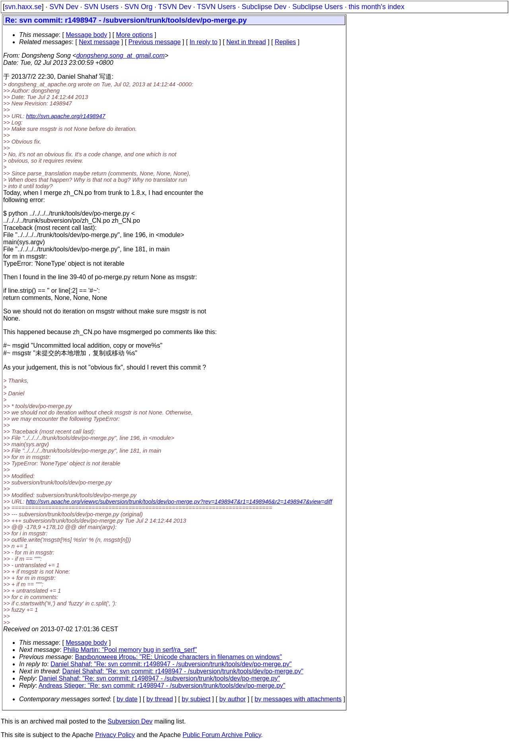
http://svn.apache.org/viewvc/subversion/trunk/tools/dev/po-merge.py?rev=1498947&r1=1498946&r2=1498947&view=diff (179, 501)
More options (134, 34)
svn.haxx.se (23, 7)
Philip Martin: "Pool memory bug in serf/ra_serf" (130, 649)
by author (232, 699)
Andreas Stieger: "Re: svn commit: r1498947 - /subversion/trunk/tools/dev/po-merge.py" (162, 685)
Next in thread (246, 42)
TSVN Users (216, 7)
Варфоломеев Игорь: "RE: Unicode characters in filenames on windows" (178, 657)
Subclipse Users (317, 7)
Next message (99, 42)
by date (127, 699)
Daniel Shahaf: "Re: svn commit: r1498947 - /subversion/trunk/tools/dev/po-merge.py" (171, 664)
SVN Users (101, 7)
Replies (285, 42)
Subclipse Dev (264, 7)
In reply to (204, 42)
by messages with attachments (298, 699)
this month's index (376, 7)
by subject (196, 699)
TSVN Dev (174, 7)
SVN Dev (63, 7)
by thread (159, 699)
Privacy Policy (115, 734)
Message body (86, 34)
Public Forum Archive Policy (222, 734)
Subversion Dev (130, 721)
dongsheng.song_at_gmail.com (120, 55)
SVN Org (138, 7)
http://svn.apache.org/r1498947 (65, 116)
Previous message (154, 42)
